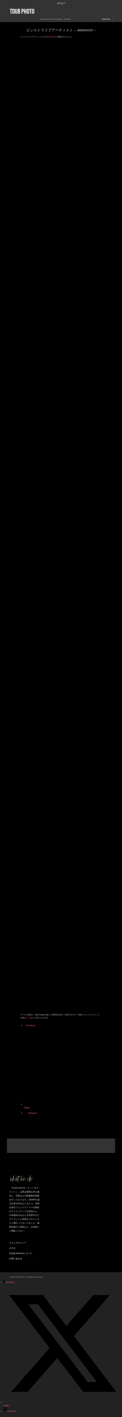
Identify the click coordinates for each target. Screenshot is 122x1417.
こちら (28, 1018)
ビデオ (12, 1248)
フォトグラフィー (17, 1243)
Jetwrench (49, 37)
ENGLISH (106, 19)
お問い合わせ (15, 1258)
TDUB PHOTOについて (20, 1253)
